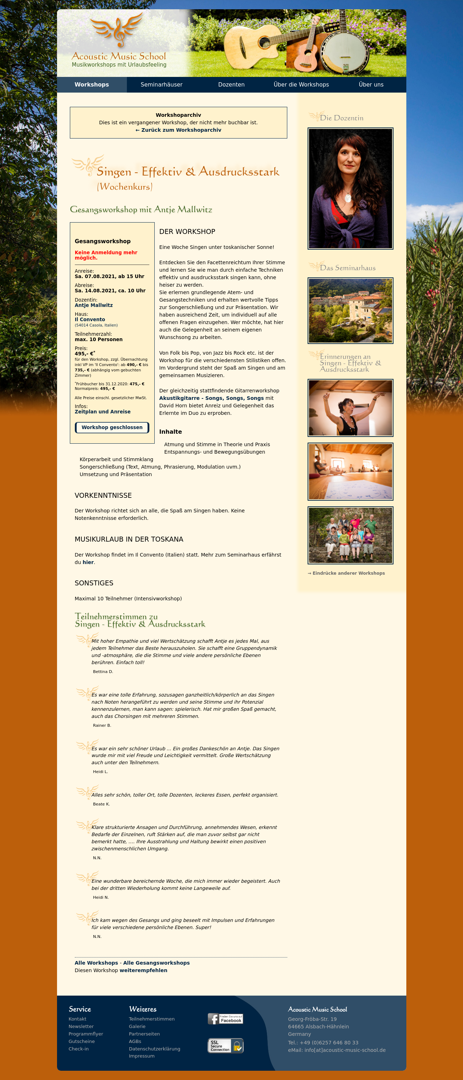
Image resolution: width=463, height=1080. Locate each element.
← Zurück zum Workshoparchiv (178, 130)
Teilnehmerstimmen (152, 1019)
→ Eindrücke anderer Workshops (346, 573)
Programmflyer (86, 1034)
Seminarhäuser (161, 85)
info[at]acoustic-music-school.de (345, 1050)
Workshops (91, 85)
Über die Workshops (301, 85)
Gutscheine (82, 1041)
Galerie (137, 1026)
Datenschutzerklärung (154, 1049)
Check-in (79, 1049)
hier (88, 562)
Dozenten (231, 85)
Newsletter (81, 1026)
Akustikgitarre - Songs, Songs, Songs (211, 398)
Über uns (371, 85)
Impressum (142, 1056)
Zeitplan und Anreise (103, 411)
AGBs (135, 1041)
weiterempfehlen (144, 970)
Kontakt (78, 1019)
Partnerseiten (144, 1034)
